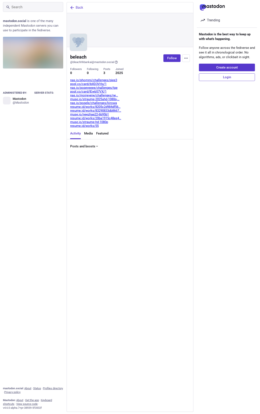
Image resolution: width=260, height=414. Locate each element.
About (27, 388)
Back (76, 7)
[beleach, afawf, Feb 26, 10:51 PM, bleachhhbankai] (130, 395)
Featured (102, 133)
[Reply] (74, 220)
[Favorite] (131, 220)
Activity (75, 133)
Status (37, 388)
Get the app (32, 400)
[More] (187, 220)
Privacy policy (12, 392)
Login (227, 77)
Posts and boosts (84, 146)
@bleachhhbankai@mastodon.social (94, 62)
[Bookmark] (158, 220)
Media (88, 133)
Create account (227, 67)
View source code (27, 404)
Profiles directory (53, 388)
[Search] (33, 7)
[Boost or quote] (103, 220)
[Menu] (186, 58)
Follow (172, 58)
